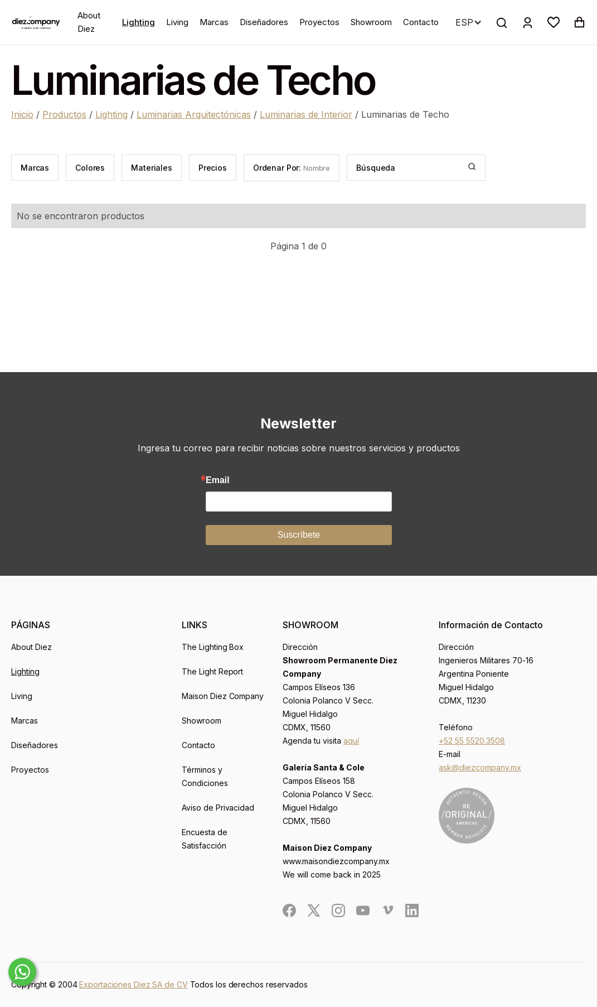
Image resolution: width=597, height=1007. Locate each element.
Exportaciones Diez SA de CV (133, 984)
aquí (351, 740)
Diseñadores (264, 22)
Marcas (214, 22)
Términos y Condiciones (205, 776)
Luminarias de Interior (306, 114)
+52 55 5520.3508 (472, 740)
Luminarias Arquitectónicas (194, 114)
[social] (289, 910)
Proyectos (319, 22)
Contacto (421, 22)
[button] (553, 22)
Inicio (22, 114)
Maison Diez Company (223, 696)
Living (177, 22)
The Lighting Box (213, 647)
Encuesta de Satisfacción (204, 838)
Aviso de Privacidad (218, 807)
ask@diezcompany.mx (480, 767)
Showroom (371, 22)
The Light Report (213, 671)
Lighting (138, 22)
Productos (64, 114)
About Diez (88, 22)
